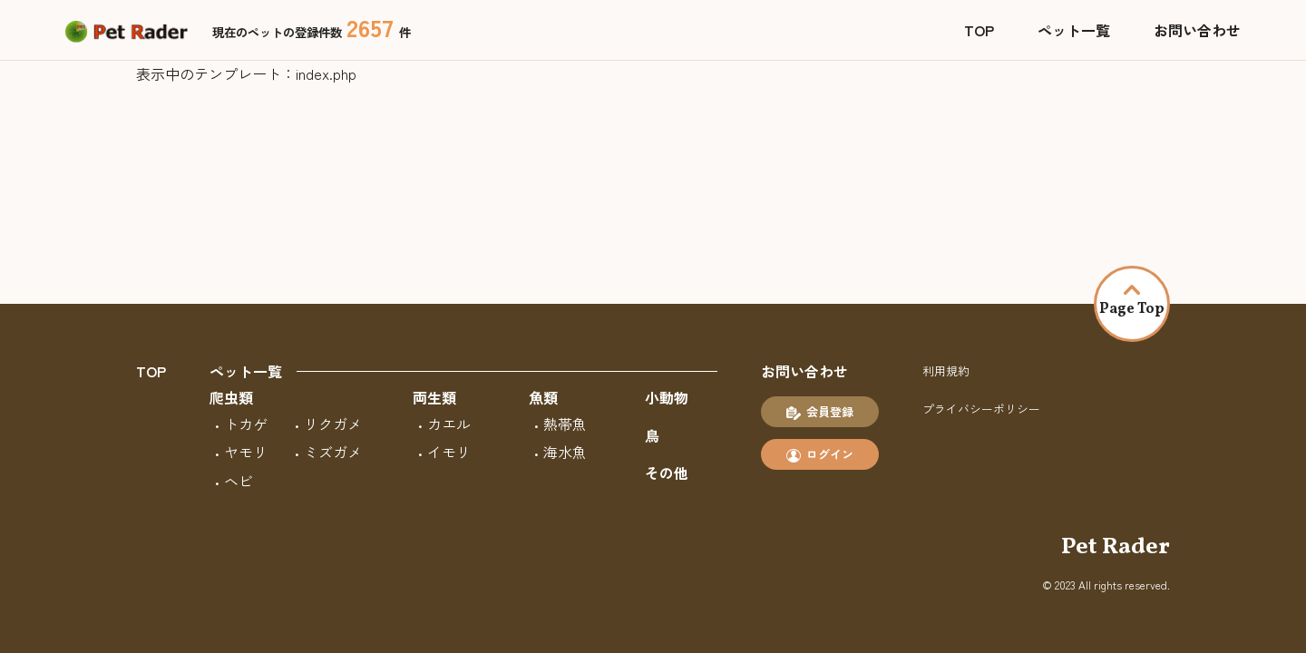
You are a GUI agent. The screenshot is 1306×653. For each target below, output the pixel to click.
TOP (979, 30)
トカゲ (246, 423)
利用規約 (946, 370)
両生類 (434, 397)
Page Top (1132, 302)
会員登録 (819, 412)
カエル (449, 423)
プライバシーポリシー (981, 408)
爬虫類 (231, 397)
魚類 (543, 397)
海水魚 (565, 452)
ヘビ (238, 481)
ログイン (819, 454)
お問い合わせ (1197, 30)
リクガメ (333, 423)
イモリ (449, 452)
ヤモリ (246, 452)
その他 (666, 472)
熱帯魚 (565, 423)
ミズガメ (333, 452)
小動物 (666, 397)
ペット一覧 (1074, 30)
